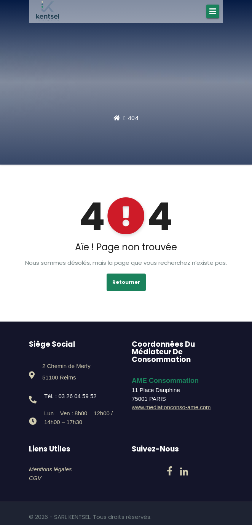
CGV (35, 478)
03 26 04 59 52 (78, 396)
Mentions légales (50, 469)
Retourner (126, 282)
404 (133, 118)
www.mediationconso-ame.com (171, 407)
